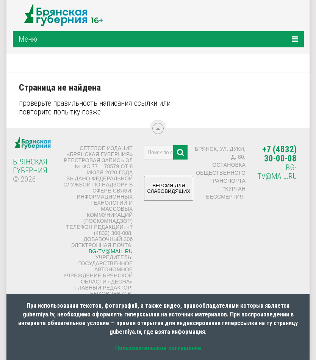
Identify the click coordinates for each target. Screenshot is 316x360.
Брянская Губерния (30, 166)
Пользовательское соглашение (158, 348)
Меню (28, 39)
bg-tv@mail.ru (111, 251)
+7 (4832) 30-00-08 (279, 154)
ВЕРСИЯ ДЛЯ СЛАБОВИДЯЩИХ (168, 191)
